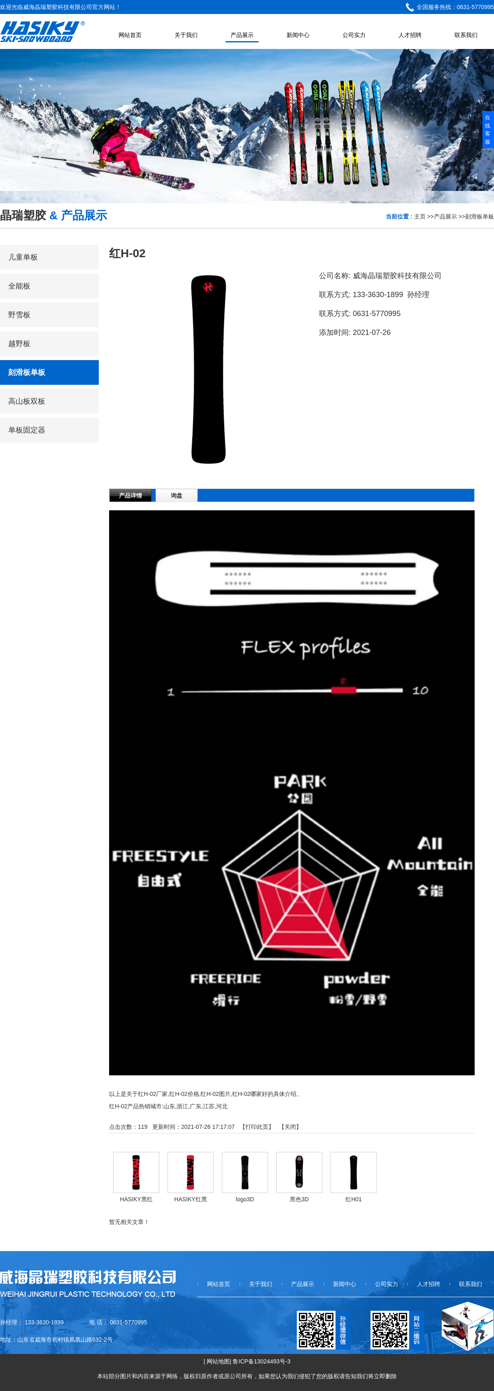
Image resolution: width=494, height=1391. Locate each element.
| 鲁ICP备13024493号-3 (260, 1361)
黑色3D (299, 1199)
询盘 (176, 495)
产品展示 (445, 216)
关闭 (290, 1127)
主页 (420, 216)
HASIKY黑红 (136, 1199)
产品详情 (130, 495)
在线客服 (487, 129)
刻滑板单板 (479, 216)
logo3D (245, 1199)
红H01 (353, 1199)
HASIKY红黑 (190, 1199)
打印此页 (256, 1127)
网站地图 (218, 1361)
